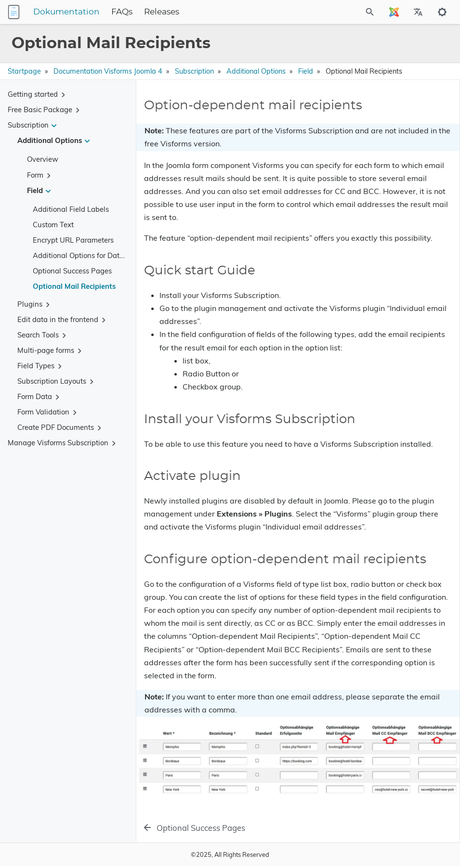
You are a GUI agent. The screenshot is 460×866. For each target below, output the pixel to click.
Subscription (194, 71)
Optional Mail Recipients (74, 286)
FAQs (121, 12)
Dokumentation (66, 12)
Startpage (24, 71)
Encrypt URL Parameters (73, 240)
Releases (161, 12)
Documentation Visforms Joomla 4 (107, 71)
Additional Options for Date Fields (89, 255)
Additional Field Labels (71, 209)
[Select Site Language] (394, 12)
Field (305, 71)
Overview (42, 159)
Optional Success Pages (72, 270)
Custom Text (53, 224)
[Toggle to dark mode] (442, 12)
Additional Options (256, 71)
